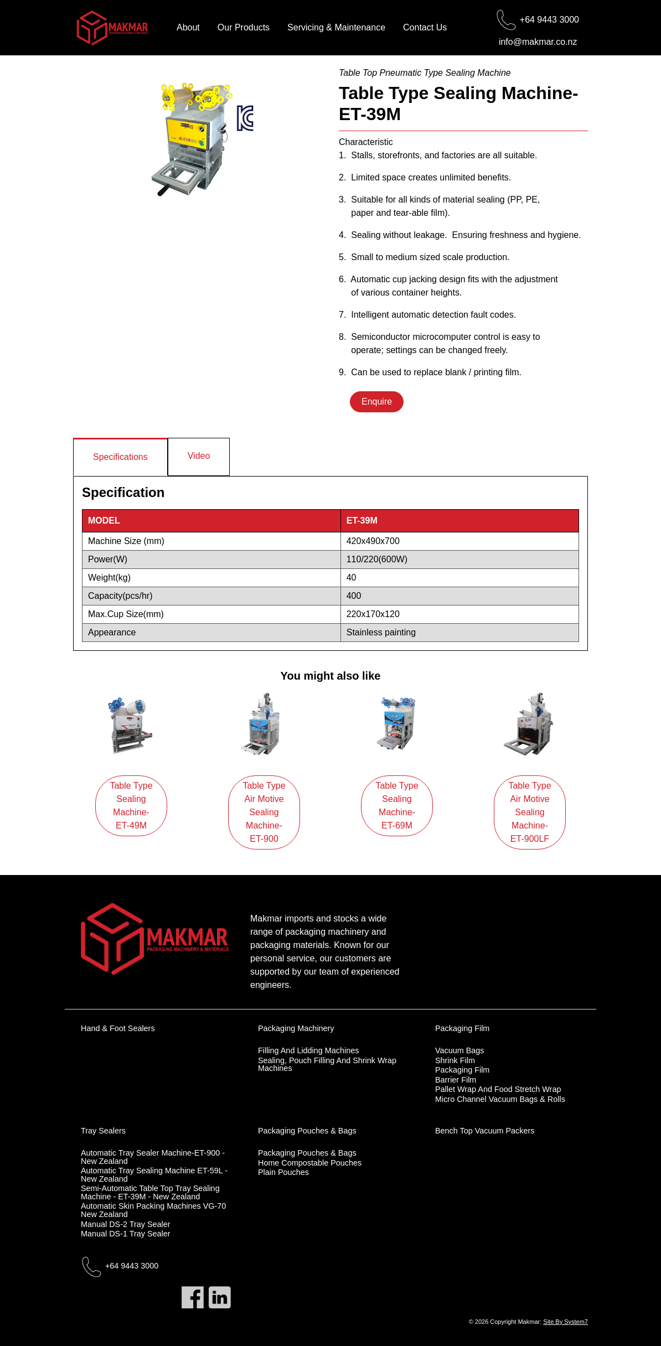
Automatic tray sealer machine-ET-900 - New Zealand (153, 1157)
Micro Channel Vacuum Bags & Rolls (500, 1099)
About (188, 27)
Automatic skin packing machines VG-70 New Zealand (153, 1210)
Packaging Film (462, 1028)
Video (199, 455)
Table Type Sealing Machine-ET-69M (396, 805)
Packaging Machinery (296, 1028)
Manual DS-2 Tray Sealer (126, 1224)
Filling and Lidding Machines (308, 1050)
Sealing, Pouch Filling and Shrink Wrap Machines (327, 1064)
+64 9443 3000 (549, 19)
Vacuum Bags (459, 1050)
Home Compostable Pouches (310, 1162)
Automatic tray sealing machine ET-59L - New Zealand (154, 1174)
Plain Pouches (283, 1172)
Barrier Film (455, 1079)
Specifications (120, 457)
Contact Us (425, 27)
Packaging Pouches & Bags (307, 1130)
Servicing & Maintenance (336, 27)
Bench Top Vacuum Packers (484, 1130)
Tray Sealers (103, 1130)
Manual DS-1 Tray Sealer (126, 1233)
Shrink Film (455, 1060)
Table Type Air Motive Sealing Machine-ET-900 (263, 812)
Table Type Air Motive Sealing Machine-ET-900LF (529, 812)
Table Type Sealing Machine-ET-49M (131, 805)
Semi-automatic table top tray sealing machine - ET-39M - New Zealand (150, 1192)
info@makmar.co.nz (538, 41)
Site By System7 (565, 1321)
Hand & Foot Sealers (118, 1028)
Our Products (244, 27)
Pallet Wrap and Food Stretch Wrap (498, 1089)
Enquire (377, 401)
